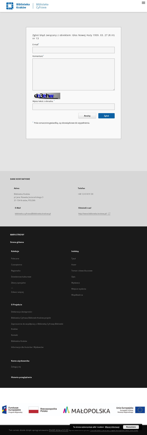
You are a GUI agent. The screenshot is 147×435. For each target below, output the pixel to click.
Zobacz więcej (17, 292)
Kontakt (14, 335)
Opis (73, 276)
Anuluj (87, 115)
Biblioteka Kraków (19, 341)
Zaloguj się (16, 366)
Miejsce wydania (78, 288)
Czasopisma (16, 264)
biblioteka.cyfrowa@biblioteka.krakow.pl (33, 213)
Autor (73, 264)
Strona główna (17, 242)
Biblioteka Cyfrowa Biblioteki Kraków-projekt (31, 317)
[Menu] (143, 2)
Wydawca (75, 282)
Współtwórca (77, 295)
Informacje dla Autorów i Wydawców (27, 347)
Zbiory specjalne (18, 282)
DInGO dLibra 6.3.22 (58, 430)
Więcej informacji (112, 427)
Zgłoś (106, 115)
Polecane (15, 258)
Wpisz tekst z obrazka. (44, 101)
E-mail (36, 44)
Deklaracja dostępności (21, 311)
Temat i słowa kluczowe (82, 270)
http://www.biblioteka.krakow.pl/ (94, 213)
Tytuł (73, 258)
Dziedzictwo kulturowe (21, 276)
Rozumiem (131, 427)
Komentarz (38, 56)
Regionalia (15, 270)
